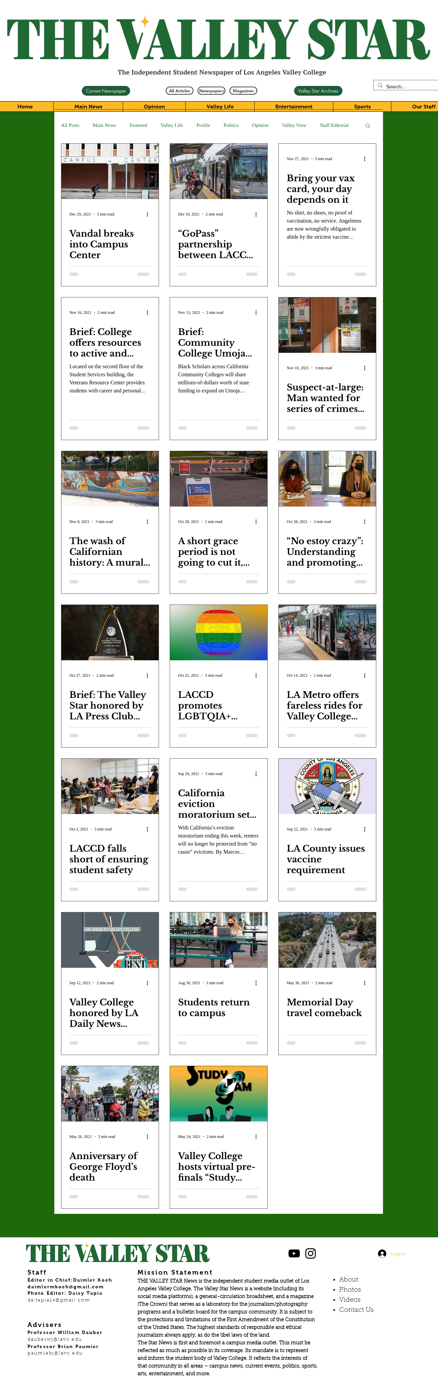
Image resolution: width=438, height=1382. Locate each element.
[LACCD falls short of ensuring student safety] (110, 786)
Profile (203, 125)
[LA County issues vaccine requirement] (327, 786)
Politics (231, 125)
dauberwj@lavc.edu (55, 1339)
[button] (368, 126)
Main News (104, 125)
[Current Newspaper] (106, 91)
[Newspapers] (211, 91)
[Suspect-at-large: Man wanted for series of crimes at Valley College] (327, 325)
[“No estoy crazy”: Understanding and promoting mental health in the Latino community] (327, 479)
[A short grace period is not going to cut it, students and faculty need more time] (218, 479)
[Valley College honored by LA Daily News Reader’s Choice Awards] (110, 940)
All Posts (70, 125)
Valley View (294, 125)
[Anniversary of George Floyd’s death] (110, 1094)
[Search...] (407, 86)
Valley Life (172, 125)
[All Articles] (180, 91)
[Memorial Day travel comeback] (327, 940)
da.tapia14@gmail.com (59, 1300)
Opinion (260, 125)
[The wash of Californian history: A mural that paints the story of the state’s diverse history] (110, 479)
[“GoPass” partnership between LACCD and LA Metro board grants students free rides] (218, 171)
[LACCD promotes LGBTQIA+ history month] (218, 632)
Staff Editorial (334, 125)
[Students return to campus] (218, 940)
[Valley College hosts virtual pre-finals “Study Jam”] (218, 1094)
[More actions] (150, 214)
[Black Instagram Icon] (311, 1253)
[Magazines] (243, 91)
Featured (138, 125)
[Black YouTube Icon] (294, 1253)
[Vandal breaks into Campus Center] (110, 171)
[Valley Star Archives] (318, 91)
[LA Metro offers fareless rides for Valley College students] (327, 632)
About (348, 1280)
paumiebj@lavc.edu (55, 1353)
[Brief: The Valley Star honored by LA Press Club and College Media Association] (110, 632)
